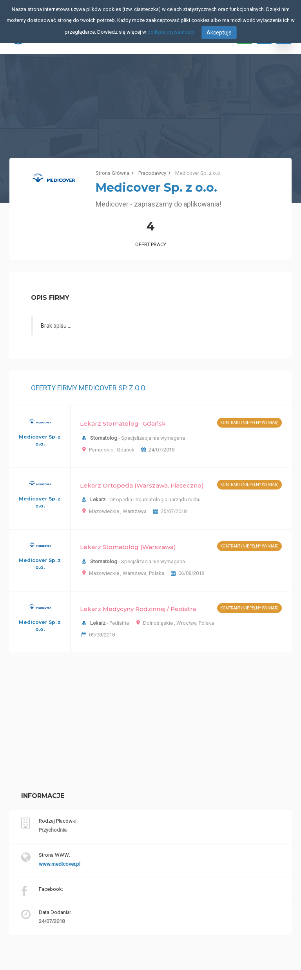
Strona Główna (112, 173)
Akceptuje (219, 32)
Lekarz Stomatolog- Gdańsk (123, 423)
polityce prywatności (170, 32)
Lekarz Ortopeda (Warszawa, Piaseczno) (142, 485)
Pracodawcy (152, 173)
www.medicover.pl (59, 864)
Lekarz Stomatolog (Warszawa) (128, 547)
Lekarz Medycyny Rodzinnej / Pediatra (138, 609)
